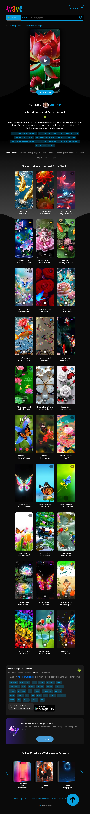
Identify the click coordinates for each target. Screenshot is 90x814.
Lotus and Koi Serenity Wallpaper (66, 261)
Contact (17, 798)
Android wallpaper (26, 677)
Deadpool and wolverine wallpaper (23, 141)
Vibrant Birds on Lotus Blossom (45, 652)
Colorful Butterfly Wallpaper (45, 359)
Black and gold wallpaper (70, 141)
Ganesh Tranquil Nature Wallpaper (66, 603)
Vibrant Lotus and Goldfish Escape (24, 408)
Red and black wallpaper (45, 145)
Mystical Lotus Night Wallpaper (66, 212)
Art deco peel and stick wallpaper (24, 133)
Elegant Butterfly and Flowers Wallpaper (45, 408)
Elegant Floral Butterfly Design (66, 310)
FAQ (66, 798)
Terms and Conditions (41, 798)
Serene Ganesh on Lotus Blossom (45, 261)
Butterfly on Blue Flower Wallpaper (24, 457)
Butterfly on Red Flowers (45, 457)
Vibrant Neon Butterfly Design (66, 652)
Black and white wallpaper (45, 137)
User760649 (51, 105)
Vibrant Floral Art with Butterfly (45, 212)
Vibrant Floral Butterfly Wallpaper (24, 261)
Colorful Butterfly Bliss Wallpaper (24, 310)
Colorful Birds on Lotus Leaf (66, 554)
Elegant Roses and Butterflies (66, 408)
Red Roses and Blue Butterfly (45, 310)
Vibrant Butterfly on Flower (45, 506)
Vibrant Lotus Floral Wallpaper (24, 603)
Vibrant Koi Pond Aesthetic (66, 359)
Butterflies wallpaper (34, 25)
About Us (26, 798)
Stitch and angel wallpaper (48, 141)
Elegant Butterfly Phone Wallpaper (24, 506)
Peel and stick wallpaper (24, 137)
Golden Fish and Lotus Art (24, 212)
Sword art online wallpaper (48, 133)
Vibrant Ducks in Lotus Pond (45, 554)
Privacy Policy (57, 798)
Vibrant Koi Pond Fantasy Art (66, 457)
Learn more (45, 739)
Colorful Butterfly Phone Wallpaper (24, 652)
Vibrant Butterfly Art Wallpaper (45, 603)
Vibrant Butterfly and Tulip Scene (24, 554)
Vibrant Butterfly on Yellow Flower (66, 506)
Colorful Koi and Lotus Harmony (24, 359)
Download (45, 92)
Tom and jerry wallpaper (66, 137)
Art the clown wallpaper (69, 133)
